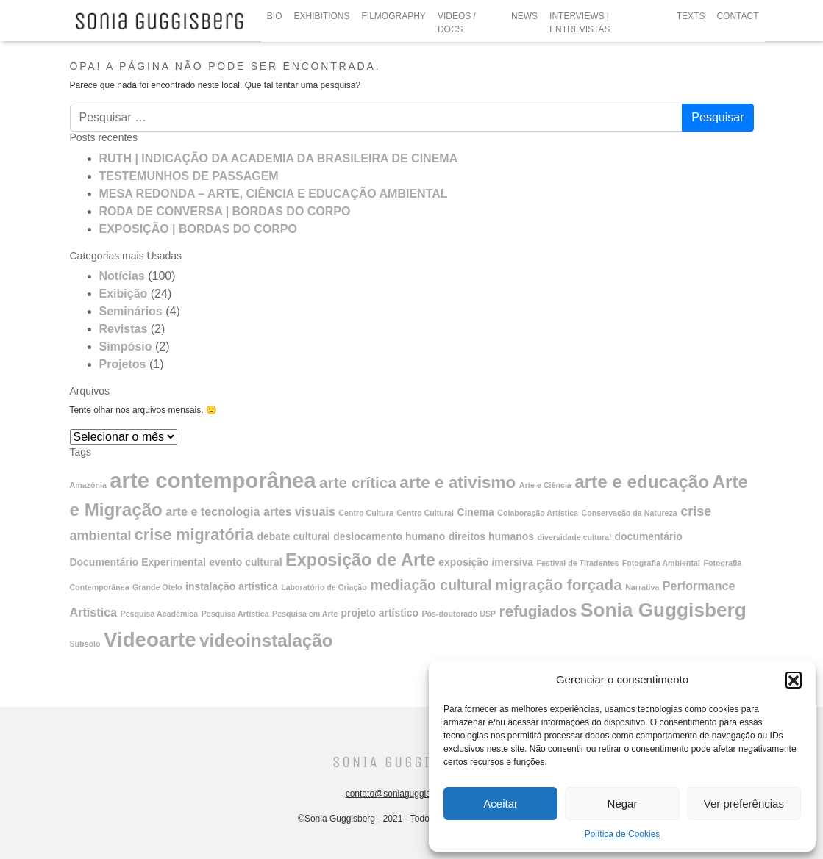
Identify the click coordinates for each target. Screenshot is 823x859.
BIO (274, 16)
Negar (623, 803)
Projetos (122, 364)
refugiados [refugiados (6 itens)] (538, 611)
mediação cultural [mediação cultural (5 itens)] (430, 585)
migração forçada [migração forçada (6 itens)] (558, 584)
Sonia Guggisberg (405, 762)
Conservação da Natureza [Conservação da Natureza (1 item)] (629, 512)
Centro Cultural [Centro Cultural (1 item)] (425, 512)
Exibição (123, 293)
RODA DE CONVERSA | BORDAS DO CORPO (225, 211)
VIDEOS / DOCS (457, 23)
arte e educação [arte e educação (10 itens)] (641, 482)
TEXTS (691, 16)
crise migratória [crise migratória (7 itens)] (194, 534)
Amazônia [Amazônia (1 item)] (88, 485)
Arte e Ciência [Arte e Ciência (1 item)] (545, 485)
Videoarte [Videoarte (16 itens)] (150, 639)
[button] (793, 679)
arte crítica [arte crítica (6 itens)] (357, 482)
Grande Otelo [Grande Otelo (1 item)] (157, 587)
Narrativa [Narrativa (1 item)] (642, 587)
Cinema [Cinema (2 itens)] (475, 512)
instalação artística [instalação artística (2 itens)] (231, 586)
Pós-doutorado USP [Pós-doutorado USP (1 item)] (459, 613)
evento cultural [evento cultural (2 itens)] (245, 562)
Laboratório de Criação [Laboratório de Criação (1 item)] (324, 587)
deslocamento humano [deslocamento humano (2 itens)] (389, 536)
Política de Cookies (622, 834)
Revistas (123, 329)
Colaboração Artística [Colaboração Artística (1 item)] (537, 512)
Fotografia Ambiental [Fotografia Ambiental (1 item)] (661, 562)
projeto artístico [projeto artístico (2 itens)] (379, 613)
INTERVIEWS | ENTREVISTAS (579, 23)
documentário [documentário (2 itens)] (649, 536)
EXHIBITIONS (322, 16)
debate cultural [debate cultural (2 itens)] (293, 536)
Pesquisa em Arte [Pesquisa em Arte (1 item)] (305, 613)
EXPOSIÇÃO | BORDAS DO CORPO (198, 229)
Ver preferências (744, 803)
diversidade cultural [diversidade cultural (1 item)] (574, 537)
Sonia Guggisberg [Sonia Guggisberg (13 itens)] (663, 610)
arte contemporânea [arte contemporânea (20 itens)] (213, 480)
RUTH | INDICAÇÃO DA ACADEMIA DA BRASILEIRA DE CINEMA (278, 158)
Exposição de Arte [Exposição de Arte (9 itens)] (360, 559)
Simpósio (125, 346)
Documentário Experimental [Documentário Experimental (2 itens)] (138, 562)
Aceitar (500, 803)
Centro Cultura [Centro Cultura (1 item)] (365, 512)
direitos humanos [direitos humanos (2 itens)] (491, 536)
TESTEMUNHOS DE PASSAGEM (189, 176)
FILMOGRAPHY (394, 16)
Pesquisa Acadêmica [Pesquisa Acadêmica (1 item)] (160, 613)
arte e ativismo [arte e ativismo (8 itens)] (457, 482)
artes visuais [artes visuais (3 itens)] (299, 511)
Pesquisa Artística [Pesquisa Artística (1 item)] (235, 613)
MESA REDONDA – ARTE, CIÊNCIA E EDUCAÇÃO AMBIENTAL (273, 193)
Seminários (131, 311)
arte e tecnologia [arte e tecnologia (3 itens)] (212, 511)
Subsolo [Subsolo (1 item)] (85, 643)
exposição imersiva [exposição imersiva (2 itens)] (485, 562)
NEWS (524, 16)
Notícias (122, 276)
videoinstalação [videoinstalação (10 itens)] (265, 640)
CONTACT (737, 16)
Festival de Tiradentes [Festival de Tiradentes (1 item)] (578, 562)
